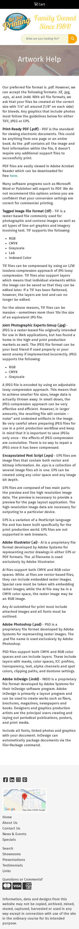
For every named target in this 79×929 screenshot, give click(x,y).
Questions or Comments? (22, 879)
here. (14, 176)
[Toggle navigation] (6, 39)
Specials (9, 840)
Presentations (13, 860)
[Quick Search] (45, 38)
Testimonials (12, 865)
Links (6, 871)
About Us (9, 823)
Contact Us (11, 828)
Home (7, 817)
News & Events (14, 834)
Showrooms (11, 854)
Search (7, 848)
